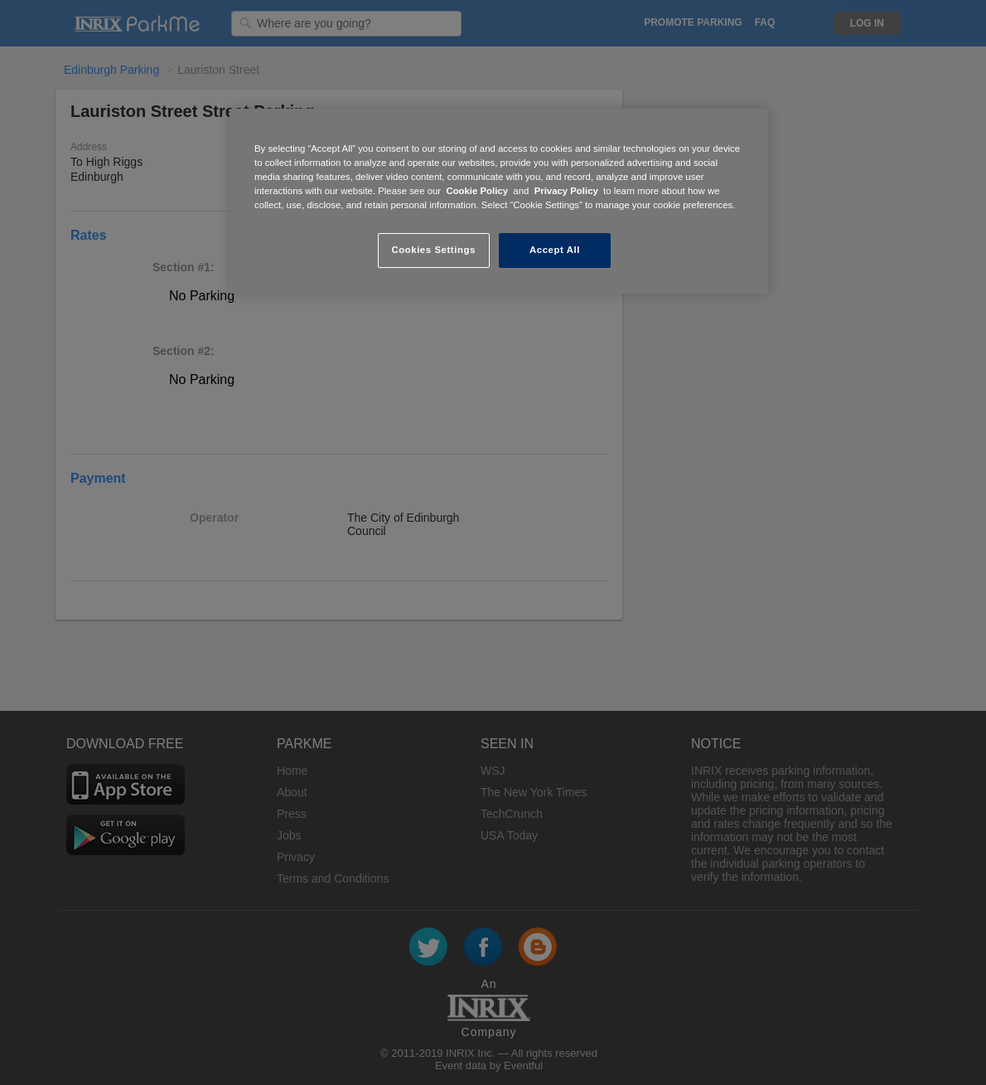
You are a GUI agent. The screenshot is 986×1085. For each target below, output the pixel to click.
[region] (499, 201)
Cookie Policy (477, 191)
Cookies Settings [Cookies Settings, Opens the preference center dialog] (433, 250)
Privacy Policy (566, 191)
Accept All (554, 250)
